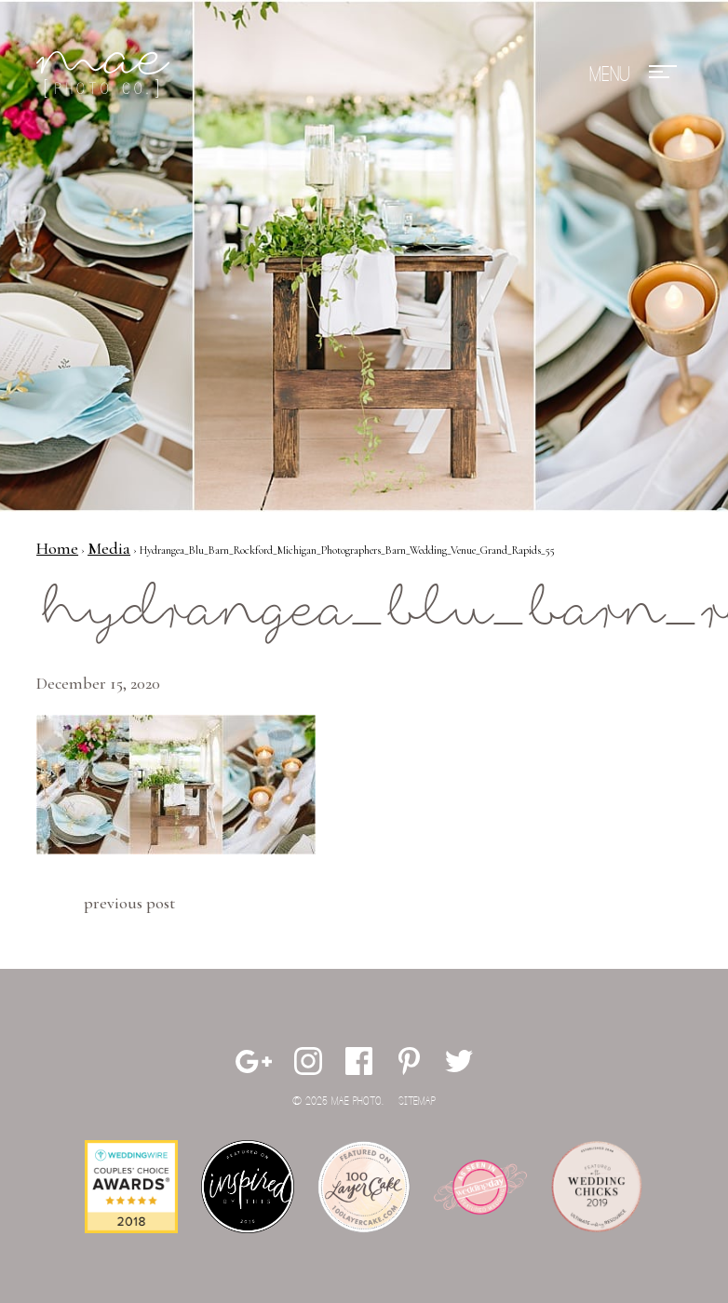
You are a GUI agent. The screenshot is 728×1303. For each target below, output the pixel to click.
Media (109, 548)
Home (57, 548)
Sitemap (417, 1101)
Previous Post (129, 903)
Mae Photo (106, 74)
